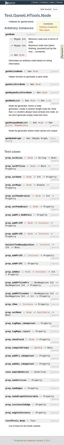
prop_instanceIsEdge (18, 404)
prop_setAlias (14, 158)
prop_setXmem (13, 177)
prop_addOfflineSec (17, 293)
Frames (59, 3)
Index (52, 3)
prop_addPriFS (14, 255)
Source (35, 3)
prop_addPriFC (14, 263)
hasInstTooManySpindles (20, 244)
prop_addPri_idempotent (20, 355)
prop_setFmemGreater (18, 196)
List (48, 100)
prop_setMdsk (13, 312)
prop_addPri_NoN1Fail (19, 215)
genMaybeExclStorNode (19, 92)
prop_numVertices (16, 380)
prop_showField (15, 339)
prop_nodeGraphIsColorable (22, 396)
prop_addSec (13, 271)
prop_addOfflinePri (17, 282)
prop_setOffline (15, 166)
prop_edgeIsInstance (18, 412)
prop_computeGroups (17, 347)
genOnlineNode (14, 71)
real (15, 112)
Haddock (31, 440)
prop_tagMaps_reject (18, 331)
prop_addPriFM (14, 223)
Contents (44, 3)
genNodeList (13, 100)
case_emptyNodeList (17, 372)
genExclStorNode (15, 84)
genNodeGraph (13, 138)
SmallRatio (43, 312)
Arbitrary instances (48, 27)
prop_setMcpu (13, 185)
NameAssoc (20, 125)
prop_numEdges (14, 388)
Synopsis (59, 44)
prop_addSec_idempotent (20, 364)
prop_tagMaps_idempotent (21, 323)
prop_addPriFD (14, 233)
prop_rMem (11, 304)
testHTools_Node (15, 420)
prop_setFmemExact (17, 206)
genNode (10, 34)
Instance (43, 223)
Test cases (44, 30)
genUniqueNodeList (17, 122)
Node (22, 55)
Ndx (32, 296)
